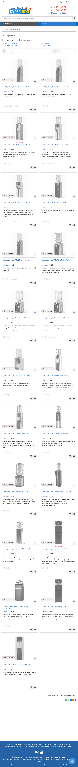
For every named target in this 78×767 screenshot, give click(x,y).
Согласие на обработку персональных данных (56, 746)
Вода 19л (47, 46)
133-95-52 (61, 7)
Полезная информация (30, 744)
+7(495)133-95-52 (26, 759)
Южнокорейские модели (30, 746)
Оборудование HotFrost (12, 746)
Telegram (55, 13)
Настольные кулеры (12, 46)
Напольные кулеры (11, 43)
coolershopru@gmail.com (10, 759)
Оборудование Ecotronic (62, 744)
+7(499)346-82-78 (39, 759)
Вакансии (10, 744)
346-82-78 (61, 10)
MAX (65, 13)
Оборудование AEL (45, 744)
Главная (5, 29)
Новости (18, 744)
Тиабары (47, 43)
